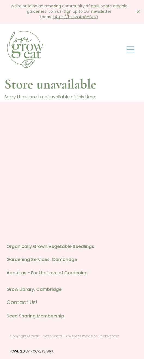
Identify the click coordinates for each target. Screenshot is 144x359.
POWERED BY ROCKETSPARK (31, 351)
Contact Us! (22, 303)
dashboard (52, 336)
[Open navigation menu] (130, 49)
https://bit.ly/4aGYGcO (75, 17)
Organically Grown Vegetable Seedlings (50, 246)
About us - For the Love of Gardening (47, 273)
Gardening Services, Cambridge (42, 259)
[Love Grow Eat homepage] (65, 49)
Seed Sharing (22, 316)
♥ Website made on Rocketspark (92, 336)
